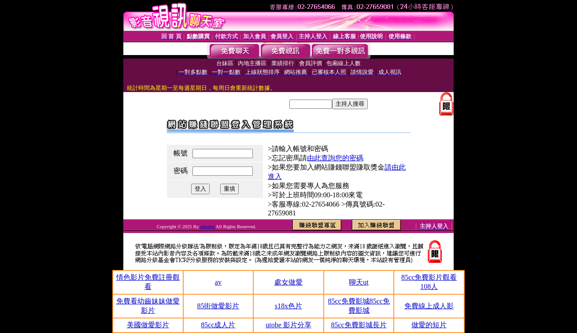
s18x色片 (288, 306)
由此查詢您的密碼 (335, 158)
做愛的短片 (429, 325)
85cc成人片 (218, 325)
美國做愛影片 (148, 325)
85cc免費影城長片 (358, 325)
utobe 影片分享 (288, 325)
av (218, 282)
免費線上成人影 (429, 306)
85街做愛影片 (218, 306)
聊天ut (358, 282)
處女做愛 (288, 282)
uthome (207, 226)
